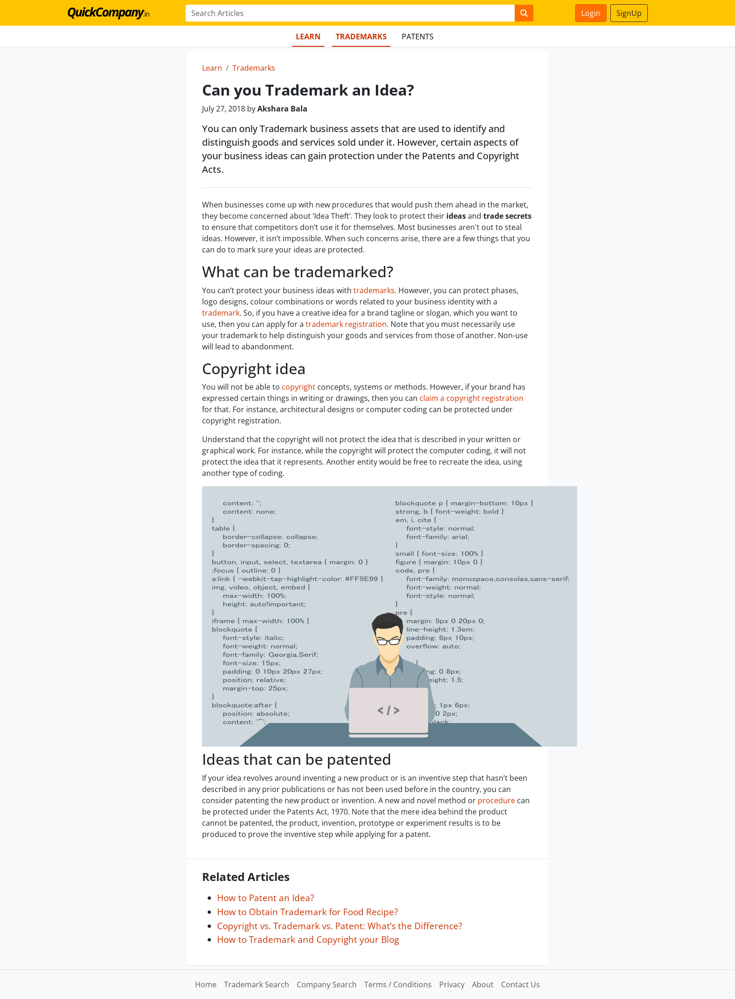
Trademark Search (256, 984)
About (483, 984)
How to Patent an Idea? (265, 897)
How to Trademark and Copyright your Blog (308, 939)
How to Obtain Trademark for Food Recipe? (307, 912)
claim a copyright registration (472, 398)
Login (590, 13)
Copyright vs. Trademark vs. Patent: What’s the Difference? (339, 926)
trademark (221, 313)
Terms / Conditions (398, 984)
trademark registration (346, 324)
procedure (496, 800)
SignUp (629, 13)
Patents (418, 36)
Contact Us (520, 984)
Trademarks (361, 36)
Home (206, 984)
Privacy (452, 984)
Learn (308, 36)
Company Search (327, 984)
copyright (298, 387)
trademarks (374, 290)
